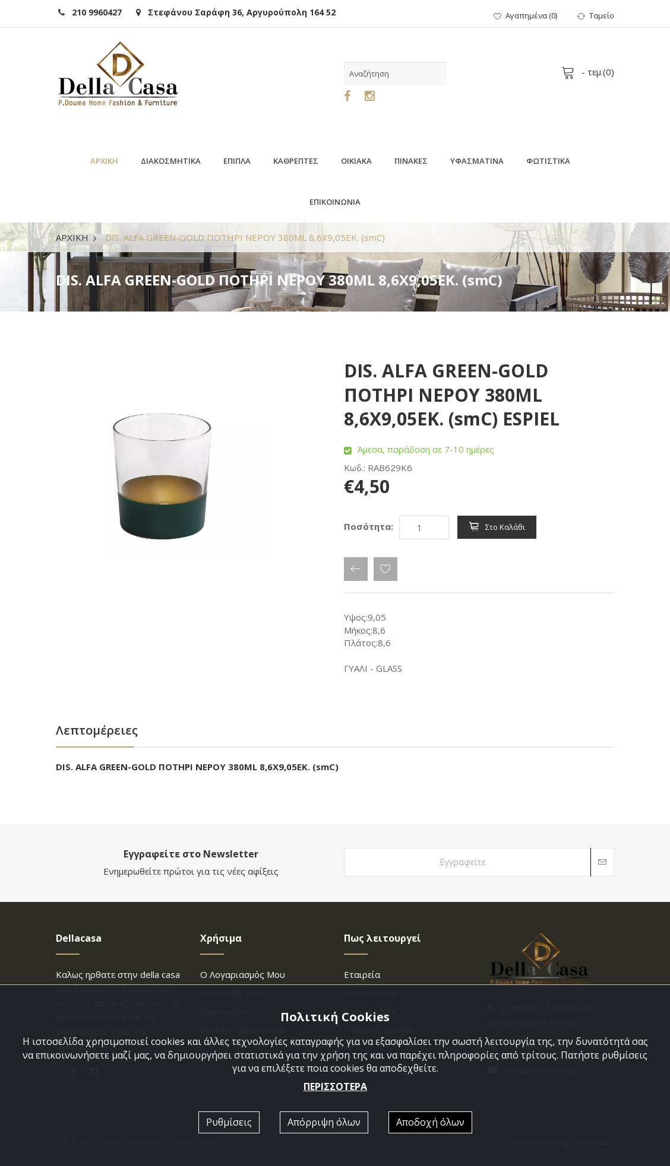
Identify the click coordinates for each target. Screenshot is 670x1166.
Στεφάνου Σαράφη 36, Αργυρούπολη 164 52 (236, 12)
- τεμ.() (589, 72)
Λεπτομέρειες (97, 730)
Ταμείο (595, 15)
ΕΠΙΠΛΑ (237, 160)
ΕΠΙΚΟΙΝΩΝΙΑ (335, 201)
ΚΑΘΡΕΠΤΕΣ (295, 160)
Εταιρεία (362, 974)
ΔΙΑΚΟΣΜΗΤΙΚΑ (171, 160)
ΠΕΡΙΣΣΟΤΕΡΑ (335, 1086)
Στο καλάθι (497, 527)
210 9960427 (90, 12)
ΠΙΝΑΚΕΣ (411, 160)
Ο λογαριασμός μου (242, 974)
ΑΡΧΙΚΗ (104, 160)
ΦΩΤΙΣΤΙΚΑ (548, 160)
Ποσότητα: (368, 526)
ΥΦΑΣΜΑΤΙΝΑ (477, 160)
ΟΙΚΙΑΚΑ (356, 160)
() (525, 15)
